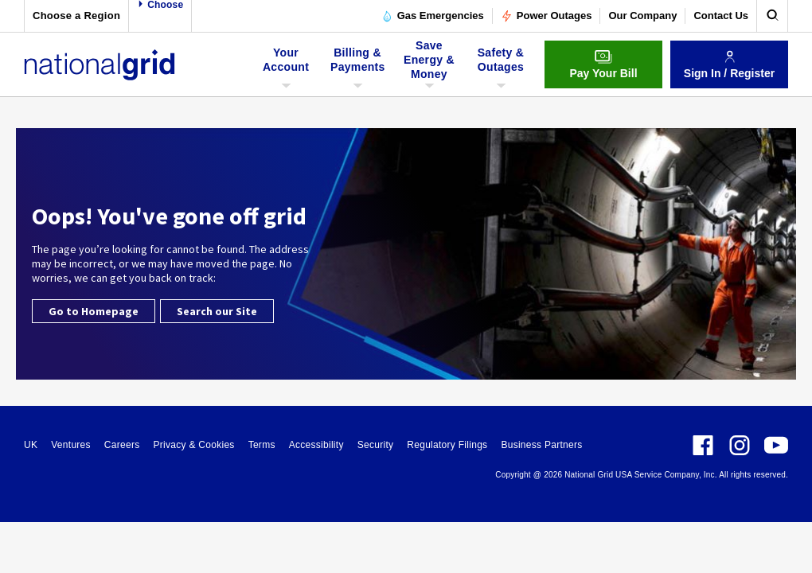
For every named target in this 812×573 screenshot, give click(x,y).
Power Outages (546, 16)
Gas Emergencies (432, 16)
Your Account (288, 64)
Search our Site (217, 311)
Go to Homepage (94, 311)
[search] (772, 16)
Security (375, 444)
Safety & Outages (501, 64)
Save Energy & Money (429, 64)
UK (30, 444)
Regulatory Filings (447, 444)
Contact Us (720, 15)
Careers (122, 444)
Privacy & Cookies (193, 444)
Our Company (642, 15)
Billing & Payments (357, 64)
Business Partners (541, 444)
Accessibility (316, 444)
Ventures (71, 444)
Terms (261, 444)
